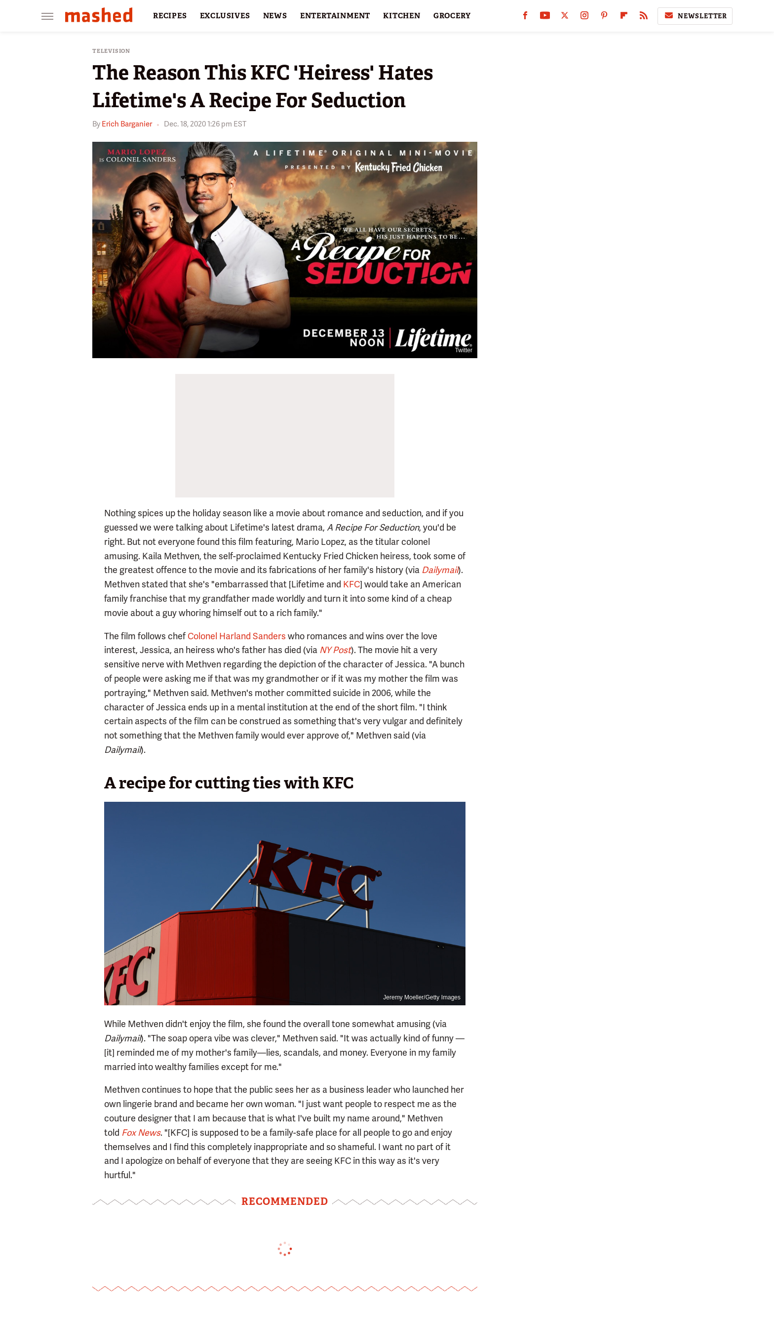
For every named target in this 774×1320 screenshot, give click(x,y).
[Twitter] (565, 17)
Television (111, 51)
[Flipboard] (624, 17)
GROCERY (452, 16)
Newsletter (695, 15)
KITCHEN (402, 16)
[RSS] (644, 17)
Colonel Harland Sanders (237, 636)
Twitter (463, 350)
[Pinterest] (604, 17)
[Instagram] (584, 17)
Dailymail (440, 570)
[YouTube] (545, 17)
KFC (351, 584)
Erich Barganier (127, 124)
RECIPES (170, 16)
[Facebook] (525, 17)
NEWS (275, 16)
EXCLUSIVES (225, 16)
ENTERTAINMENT (335, 16)
